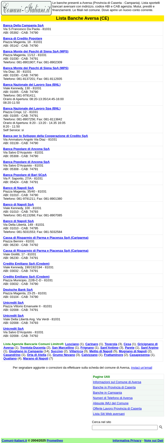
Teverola (110, 344)
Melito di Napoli (100, 351)
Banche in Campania (107, 392)
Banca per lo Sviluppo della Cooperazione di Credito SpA (45, 136)
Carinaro (91, 344)
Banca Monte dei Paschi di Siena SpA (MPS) (35, 51)
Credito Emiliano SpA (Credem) (26, 263)
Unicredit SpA (13, 302)
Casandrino (12, 355)
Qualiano (10, 358)
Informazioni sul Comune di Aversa (117, 382)
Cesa (127, 344)
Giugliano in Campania (26, 351)
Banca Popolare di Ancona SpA (26, 149)
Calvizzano (89, 355)
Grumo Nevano (64, 355)
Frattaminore (113, 355)
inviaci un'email (141, 367)
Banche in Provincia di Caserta (114, 387)
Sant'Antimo (109, 347)
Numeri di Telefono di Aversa (113, 398)
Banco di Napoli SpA (18, 188)
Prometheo (55, 440)
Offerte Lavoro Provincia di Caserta (117, 408)
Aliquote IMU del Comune (110, 403)
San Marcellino (63, 347)
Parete (129, 347)
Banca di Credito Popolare (22, 38)
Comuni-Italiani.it (14, 440)
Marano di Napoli (35, 358)
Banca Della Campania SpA (23, 25)
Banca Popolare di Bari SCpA (25, 175)
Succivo (57, 351)
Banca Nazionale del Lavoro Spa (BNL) (32, 84)
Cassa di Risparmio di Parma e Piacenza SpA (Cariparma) (45, 237)
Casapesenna (139, 355)
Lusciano (72, 344)
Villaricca (76, 351)
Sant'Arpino (150, 347)
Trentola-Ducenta (33, 347)
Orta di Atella (36, 355)
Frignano (87, 347)
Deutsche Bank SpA (18, 289)
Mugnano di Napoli (133, 351)
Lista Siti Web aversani (109, 414)
